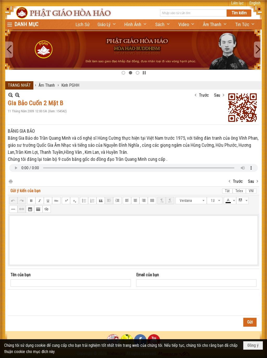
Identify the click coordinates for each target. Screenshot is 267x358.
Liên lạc (237, 3)
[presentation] (50, 302)
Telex (239, 191)
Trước (204, 95)
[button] (107, 24)
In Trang (10, 181)
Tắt (227, 191)
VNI (251, 191)
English (254, 3)
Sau (217, 95)
